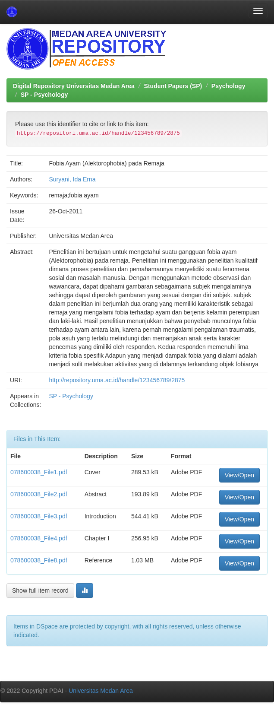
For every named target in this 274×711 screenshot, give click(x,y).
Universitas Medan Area (101, 690)
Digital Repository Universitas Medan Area (74, 86)
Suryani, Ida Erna (72, 179)
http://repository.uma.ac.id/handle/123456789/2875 (117, 380)
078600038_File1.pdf (38, 472)
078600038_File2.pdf (38, 494)
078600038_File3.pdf (38, 516)
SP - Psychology (44, 94)
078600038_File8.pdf (38, 560)
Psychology (228, 86)
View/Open (239, 475)
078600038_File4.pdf (38, 538)
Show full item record (40, 590)
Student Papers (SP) (173, 86)
